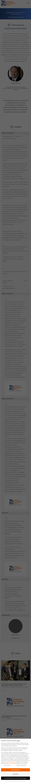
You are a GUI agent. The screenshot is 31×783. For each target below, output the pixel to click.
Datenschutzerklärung (10, 761)
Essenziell (7, 765)
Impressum (23, 780)
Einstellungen (11, 763)
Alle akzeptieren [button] (15, 769)
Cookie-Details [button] (8, 780)
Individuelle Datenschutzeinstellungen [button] (15, 778)
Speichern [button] (15, 773)
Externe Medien (21, 765)
